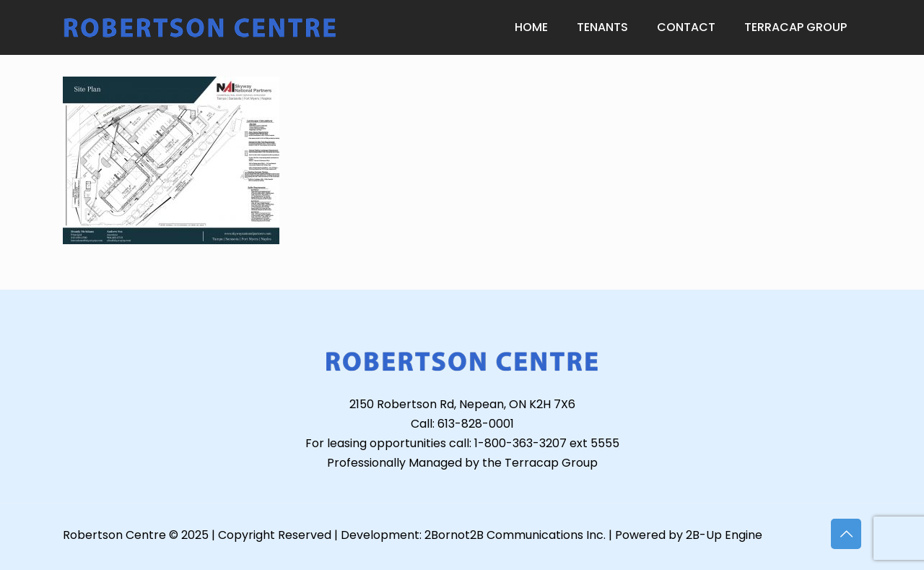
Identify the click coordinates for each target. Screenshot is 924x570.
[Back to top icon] (846, 534)
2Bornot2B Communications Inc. (515, 535)
